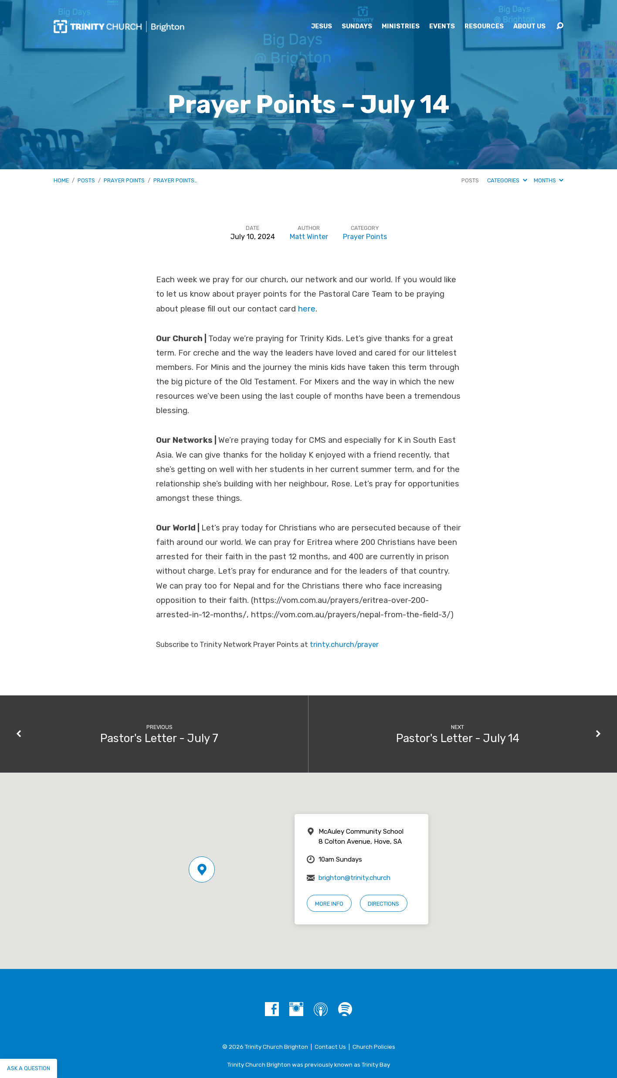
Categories (507, 180)
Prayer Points (124, 180)
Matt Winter (309, 237)
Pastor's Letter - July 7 (159, 738)
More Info (329, 903)
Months (548, 180)
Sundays (357, 27)
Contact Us (330, 1046)
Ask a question (28, 1068)
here (306, 309)
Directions (383, 903)
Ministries (401, 27)
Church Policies (374, 1046)
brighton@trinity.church (354, 878)
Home (61, 180)
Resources (484, 27)
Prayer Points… (175, 180)
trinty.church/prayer (344, 644)
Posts (86, 180)
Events (442, 27)
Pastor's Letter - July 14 (457, 738)
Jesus (321, 27)
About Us (529, 27)
